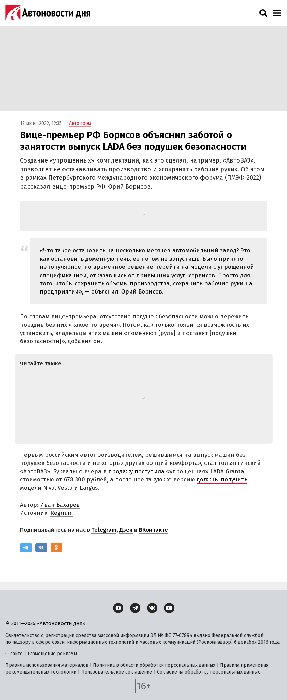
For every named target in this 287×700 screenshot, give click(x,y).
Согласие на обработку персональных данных (208, 672)
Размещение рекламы (52, 654)
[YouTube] (169, 608)
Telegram (103, 529)
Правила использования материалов (46, 665)
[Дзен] (118, 608)
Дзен (126, 529)
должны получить (222, 479)
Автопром (80, 123)
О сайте (14, 654)
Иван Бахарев (60, 504)
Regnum (61, 512)
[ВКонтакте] (41, 547)
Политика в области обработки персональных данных (154, 665)
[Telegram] (26, 547)
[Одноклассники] (56, 547)
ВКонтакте (153, 529)
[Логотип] (47, 13)
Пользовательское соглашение (116, 672)
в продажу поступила (133, 471)
